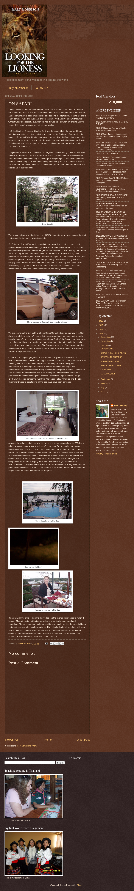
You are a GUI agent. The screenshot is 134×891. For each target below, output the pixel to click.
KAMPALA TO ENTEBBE (111, 357)
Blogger (80, 885)
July (103, 387)
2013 (101, 325)
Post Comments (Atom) (27, 746)
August (104, 383)
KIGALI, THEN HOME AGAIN (113, 353)
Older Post (83, 739)
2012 (101, 329)
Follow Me (41, 88)
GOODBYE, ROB (107, 374)
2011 (101, 333)
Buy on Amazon (18, 88)
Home (48, 739)
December (105, 337)
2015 (101, 321)
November (105, 341)
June (103, 391)
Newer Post (12, 739)
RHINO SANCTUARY (109, 361)
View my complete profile (106, 454)
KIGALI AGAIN (106, 349)
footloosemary (120, 405)
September (106, 379)
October (104, 345)
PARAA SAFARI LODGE (111, 365)
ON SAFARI (105, 369)
